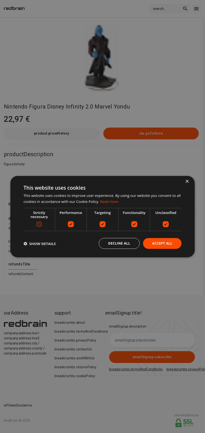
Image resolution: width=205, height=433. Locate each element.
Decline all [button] (119, 243)
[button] (40, 243)
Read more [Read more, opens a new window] (109, 201)
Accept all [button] (162, 243)
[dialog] (102, 216)
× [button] (187, 181)
